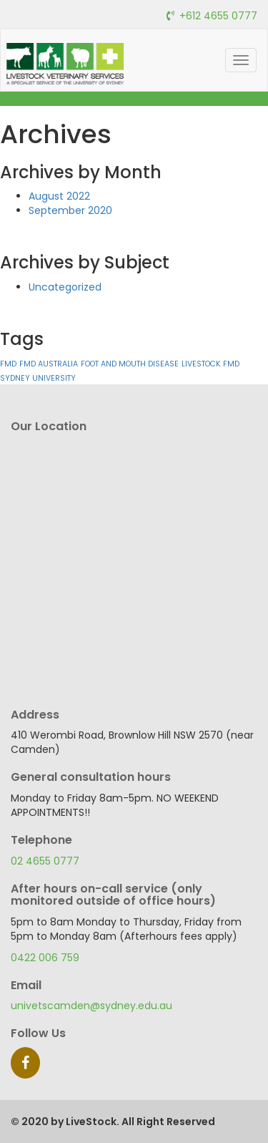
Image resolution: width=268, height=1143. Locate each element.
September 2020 (70, 210)
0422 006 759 (45, 957)
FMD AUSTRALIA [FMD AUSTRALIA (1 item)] (48, 364)
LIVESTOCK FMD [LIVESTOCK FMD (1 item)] (210, 364)
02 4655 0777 (45, 861)
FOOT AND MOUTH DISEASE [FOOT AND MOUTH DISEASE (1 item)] (130, 364)
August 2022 (59, 196)
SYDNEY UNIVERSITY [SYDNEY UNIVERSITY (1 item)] (38, 378)
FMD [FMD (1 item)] (8, 364)
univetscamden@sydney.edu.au (91, 1005)
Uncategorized (65, 287)
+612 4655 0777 (218, 16)
